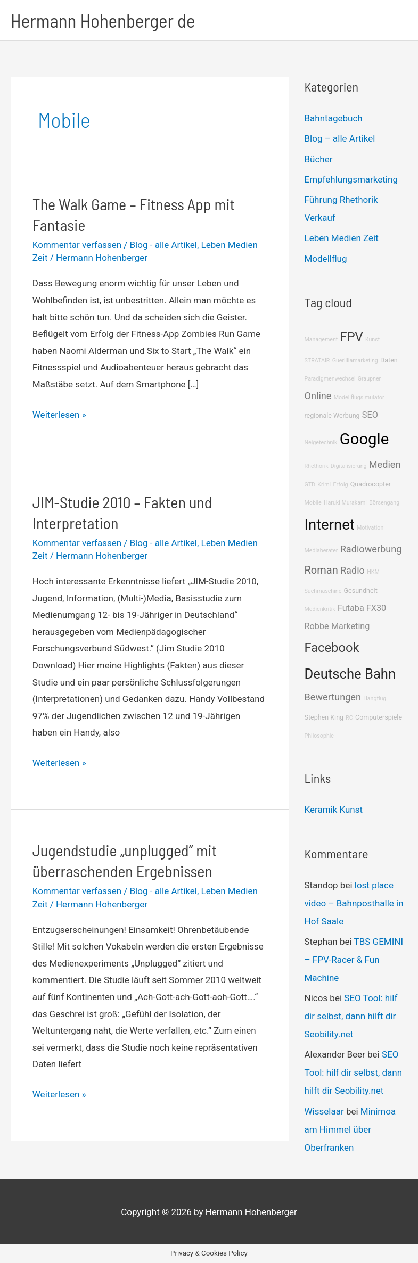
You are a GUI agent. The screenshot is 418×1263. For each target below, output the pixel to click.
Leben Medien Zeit (342, 238)
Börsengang (384, 502)
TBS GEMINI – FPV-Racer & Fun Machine (354, 959)
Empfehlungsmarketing (351, 179)
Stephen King (324, 717)
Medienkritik (320, 609)
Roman (321, 570)
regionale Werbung (332, 415)
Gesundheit (361, 591)
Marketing (350, 626)
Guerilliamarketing (355, 360)
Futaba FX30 (362, 608)
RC (349, 717)
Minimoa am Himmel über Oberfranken (350, 1129)
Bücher (319, 159)
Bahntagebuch (334, 118)
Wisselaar (324, 1111)
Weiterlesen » (59, 415)
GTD (310, 484)
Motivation (370, 527)
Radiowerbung (371, 549)
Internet (330, 524)
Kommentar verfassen (76, 245)
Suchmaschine (323, 591)
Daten (389, 360)
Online (318, 395)
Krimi (324, 484)
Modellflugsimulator (359, 397)
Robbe (317, 626)
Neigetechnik (321, 442)
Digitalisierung (349, 466)
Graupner (369, 378)
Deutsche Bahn (350, 674)
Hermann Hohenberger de (103, 20)
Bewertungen (333, 697)
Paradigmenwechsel (330, 378)
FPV (351, 336)
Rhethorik (317, 466)
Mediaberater (321, 550)
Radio (352, 570)
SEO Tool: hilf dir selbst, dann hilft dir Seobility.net (351, 1016)
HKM (373, 571)
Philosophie (319, 735)
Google (364, 439)
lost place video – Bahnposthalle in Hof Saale (354, 903)
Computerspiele (378, 717)
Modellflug (326, 258)
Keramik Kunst (334, 809)
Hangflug (374, 698)
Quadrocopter (370, 484)
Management (321, 339)
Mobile (313, 502)
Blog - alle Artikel (163, 245)
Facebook (332, 647)
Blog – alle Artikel (340, 138)
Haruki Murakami (345, 502)
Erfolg (340, 484)
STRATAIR (317, 360)
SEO (370, 415)
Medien (385, 464)
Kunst (372, 339)
